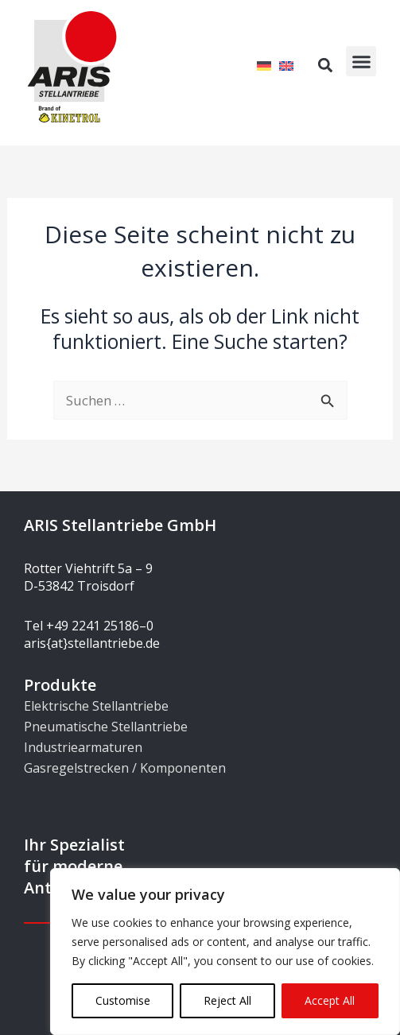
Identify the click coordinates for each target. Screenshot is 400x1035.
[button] (361, 61)
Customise (122, 1000)
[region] (225, 951)
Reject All (227, 1000)
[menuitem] (264, 64)
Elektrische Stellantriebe (96, 706)
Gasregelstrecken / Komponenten (125, 768)
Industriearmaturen (83, 747)
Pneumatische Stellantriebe (106, 726)
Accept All (330, 1000)
